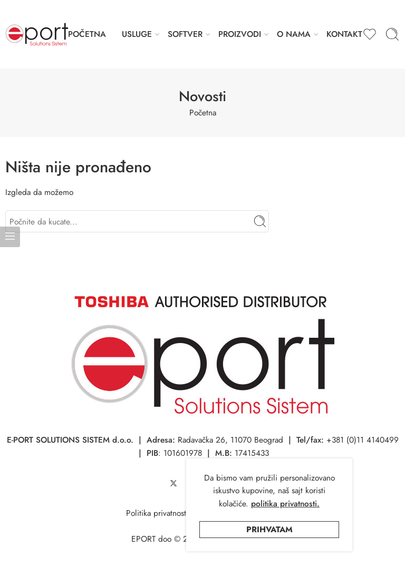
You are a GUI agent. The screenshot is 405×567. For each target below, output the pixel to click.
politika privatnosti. (285, 503)
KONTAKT (344, 34)
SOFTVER (185, 34)
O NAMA (294, 34)
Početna (202, 112)
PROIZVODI (239, 34)
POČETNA (87, 34)
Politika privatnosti (157, 513)
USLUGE (137, 34)
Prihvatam (269, 529)
